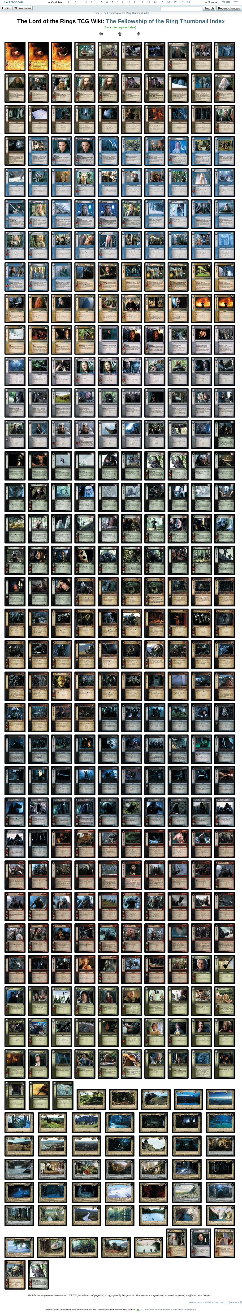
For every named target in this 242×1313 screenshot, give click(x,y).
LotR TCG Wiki (14, 2)
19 (188, 2)
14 (155, 2)
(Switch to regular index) (120, 27)
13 (148, 2)
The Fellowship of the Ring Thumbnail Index (126, 13)
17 (175, 2)
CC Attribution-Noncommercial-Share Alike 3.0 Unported (168, 1309)
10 (128, 2)
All (69, 2)
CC (236, 2)
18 (181, 2)
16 (168, 2)
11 (135, 2)
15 (161, 2)
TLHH (226, 2)
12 (141, 2)
